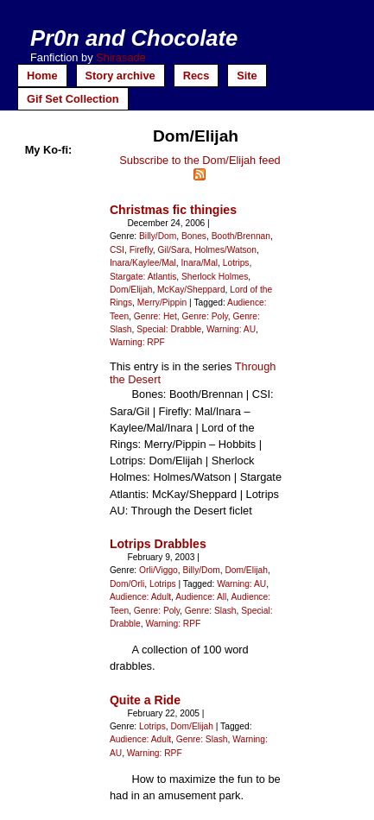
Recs (196, 75)
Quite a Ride (145, 700)
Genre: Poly (205, 316)
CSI (117, 250)
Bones (193, 236)
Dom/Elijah (131, 289)
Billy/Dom (157, 236)
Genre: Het (155, 316)
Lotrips (236, 263)
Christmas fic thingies (173, 210)
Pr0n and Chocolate (134, 38)
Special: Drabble (168, 329)
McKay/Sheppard (191, 289)
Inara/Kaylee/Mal (143, 263)
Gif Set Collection (73, 98)
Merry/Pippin (162, 302)
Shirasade (121, 57)
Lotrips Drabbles (158, 544)
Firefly (141, 250)
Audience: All (200, 597)
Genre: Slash (211, 610)
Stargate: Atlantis (143, 276)
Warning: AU (231, 329)
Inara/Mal (199, 263)
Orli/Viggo (158, 570)
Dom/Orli (127, 584)
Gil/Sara (173, 250)
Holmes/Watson (225, 250)
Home (42, 75)
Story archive (120, 75)
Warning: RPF (137, 342)
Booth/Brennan (241, 236)
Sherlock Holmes (214, 276)
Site (247, 75)
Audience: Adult (140, 597)
